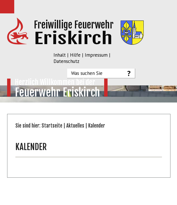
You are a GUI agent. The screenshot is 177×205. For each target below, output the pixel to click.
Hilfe (75, 55)
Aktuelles (75, 126)
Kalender (96, 126)
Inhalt (59, 55)
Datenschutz (66, 61)
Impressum (96, 55)
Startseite (52, 126)
